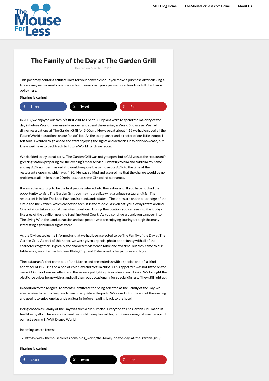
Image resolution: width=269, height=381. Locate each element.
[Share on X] (93, 106)
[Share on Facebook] (43, 106)
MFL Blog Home (165, 6)
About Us (245, 6)
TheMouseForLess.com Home (207, 6)
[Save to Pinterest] (143, 106)
